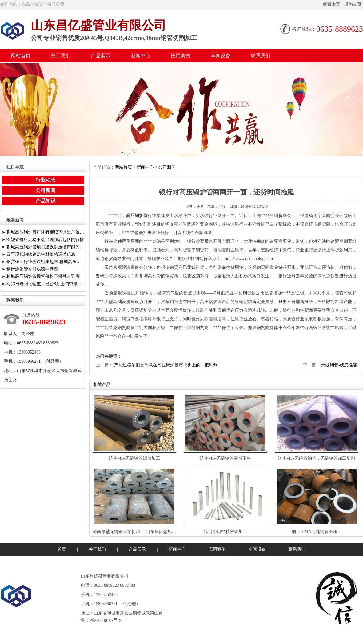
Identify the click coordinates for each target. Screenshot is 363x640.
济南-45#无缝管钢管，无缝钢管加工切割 (316, 458)
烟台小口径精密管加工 (225, 531)
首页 (62, 549)
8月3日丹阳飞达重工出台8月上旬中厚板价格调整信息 (45, 284)
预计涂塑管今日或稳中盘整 (32, 269)
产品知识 (45, 200)
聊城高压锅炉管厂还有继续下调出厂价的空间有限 (45, 232)
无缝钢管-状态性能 (339, 365)
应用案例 (180, 55)
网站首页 (20, 55)
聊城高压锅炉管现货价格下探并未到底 (43, 276)
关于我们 (60, 55)
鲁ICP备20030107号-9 (101, 620)
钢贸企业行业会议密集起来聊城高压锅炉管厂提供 (45, 261)
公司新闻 (167, 167)
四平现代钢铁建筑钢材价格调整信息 (40, 254)
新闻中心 (140, 55)
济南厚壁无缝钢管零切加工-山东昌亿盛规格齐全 (139, 531)
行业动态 (45, 179)
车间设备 (220, 55)
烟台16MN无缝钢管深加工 (317, 531)
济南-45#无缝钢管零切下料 (225, 458)
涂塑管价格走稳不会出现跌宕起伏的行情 (45, 239)
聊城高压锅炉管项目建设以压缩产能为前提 (45, 247)
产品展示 (100, 55)
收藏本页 (331, 4)
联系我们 (260, 55)
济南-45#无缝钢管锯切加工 (134, 458)
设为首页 (352, 4)
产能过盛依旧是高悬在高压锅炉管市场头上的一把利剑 (165, 365)
